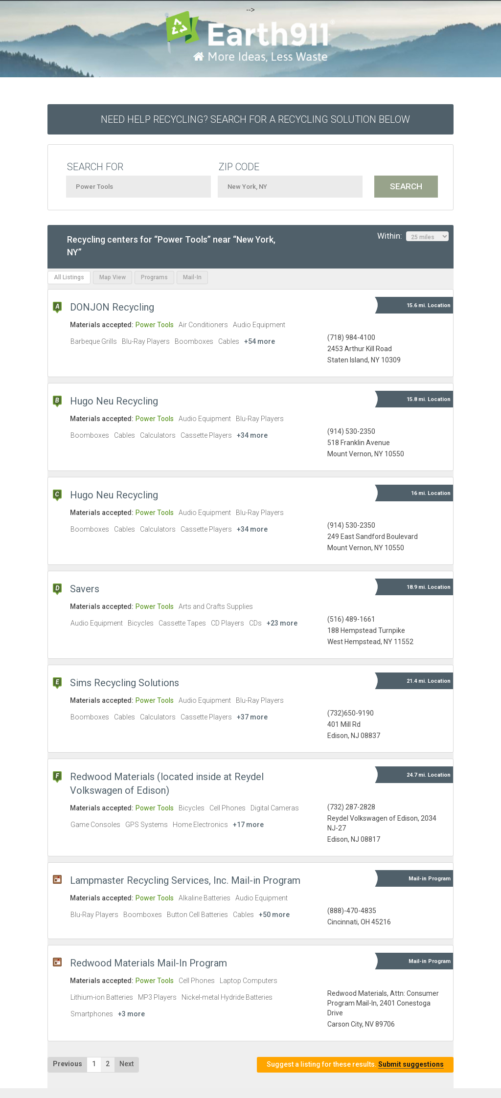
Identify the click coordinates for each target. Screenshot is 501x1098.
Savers (84, 589)
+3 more (131, 1014)
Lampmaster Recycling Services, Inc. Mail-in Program (185, 880)
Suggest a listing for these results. (355, 1064)
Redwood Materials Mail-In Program (148, 963)
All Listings (69, 277)
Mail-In (192, 277)
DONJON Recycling (112, 307)
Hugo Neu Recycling (114, 401)
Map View (112, 277)
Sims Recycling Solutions (124, 683)
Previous (67, 1064)
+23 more (282, 623)
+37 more (252, 717)
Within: (413, 236)
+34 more (252, 435)
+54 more (259, 341)
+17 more (248, 825)
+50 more (274, 915)
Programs (154, 277)
